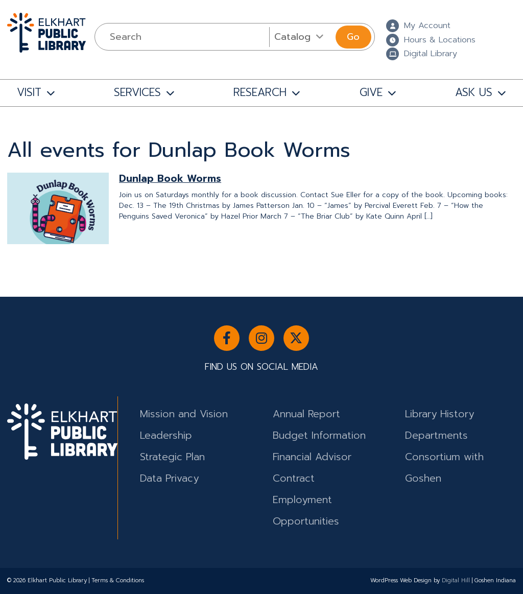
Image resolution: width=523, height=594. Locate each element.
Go (353, 37)
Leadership (166, 435)
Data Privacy (169, 478)
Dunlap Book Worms (170, 178)
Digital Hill (456, 580)
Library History (439, 414)
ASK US (473, 92)
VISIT (29, 92)
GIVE (371, 92)
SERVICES (137, 92)
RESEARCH (260, 92)
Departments (436, 435)
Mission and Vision (184, 414)
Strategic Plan (172, 456)
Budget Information (319, 435)
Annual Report (306, 414)
